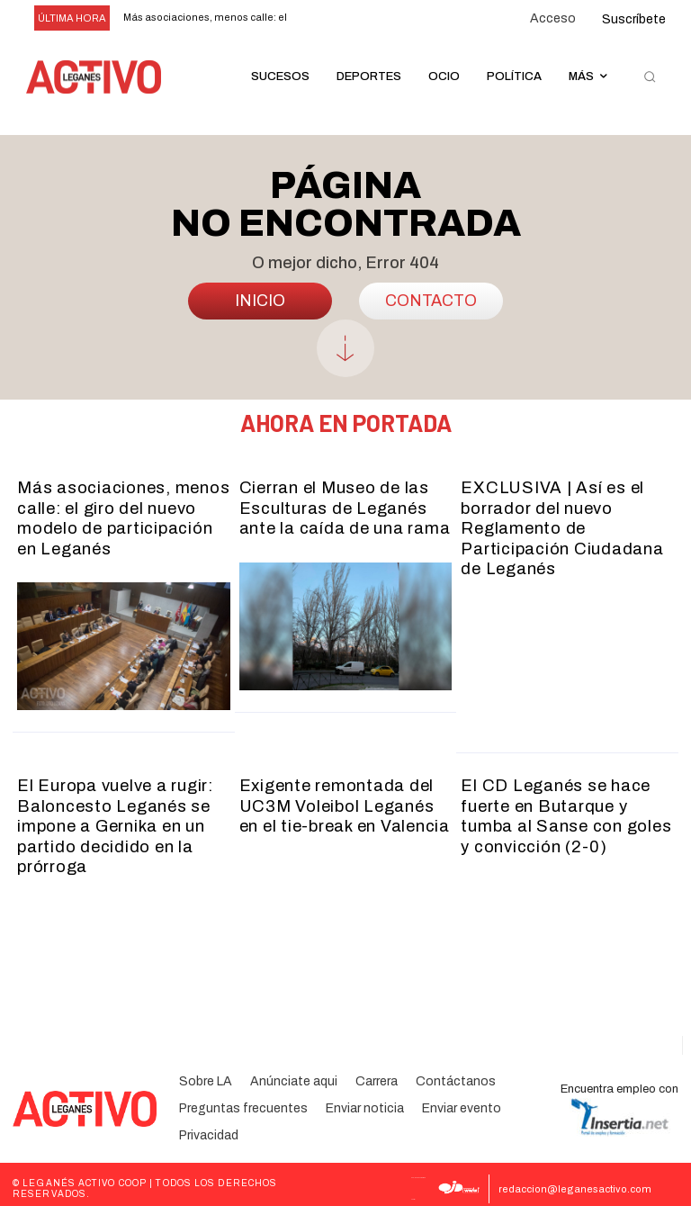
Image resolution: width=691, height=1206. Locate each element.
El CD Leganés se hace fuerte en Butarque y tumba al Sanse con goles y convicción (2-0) (565, 809)
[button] (649, 77)
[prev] (318, 18)
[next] (347, 18)
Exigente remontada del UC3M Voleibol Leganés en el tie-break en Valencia (344, 799)
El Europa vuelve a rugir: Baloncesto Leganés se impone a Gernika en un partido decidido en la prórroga (115, 819)
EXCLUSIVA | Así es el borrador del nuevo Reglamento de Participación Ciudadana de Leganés (560, 525)
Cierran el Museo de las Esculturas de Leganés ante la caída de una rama (344, 506)
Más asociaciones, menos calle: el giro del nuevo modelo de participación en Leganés (123, 516)
